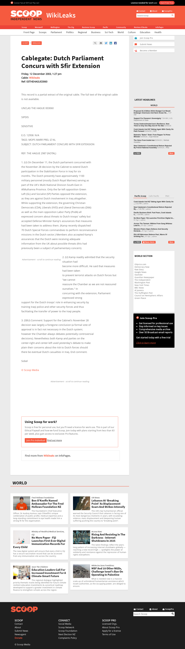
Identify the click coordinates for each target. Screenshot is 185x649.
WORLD (20, 483)
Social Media (64, 624)
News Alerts (149, 242)
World (121, 32)
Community (121, 27)
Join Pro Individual (35, 440)
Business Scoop (88, 27)
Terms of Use (109, 634)
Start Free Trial (166, 2)
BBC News (139, 287)
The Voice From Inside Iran (144, 140)
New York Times (142, 285)
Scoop (24, 27)
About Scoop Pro (111, 627)
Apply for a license (111, 631)
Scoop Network (66, 627)
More (171, 153)
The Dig (71, 27)
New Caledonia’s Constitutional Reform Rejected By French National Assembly (153, 147)
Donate (18, 638)
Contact (19, 624)
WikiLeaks (37, 43)
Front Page (29, 32)
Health (158, 32)
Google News (140, 272)
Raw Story (139, 269)
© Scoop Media (22, 644)
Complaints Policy (67, 638)
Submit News (21, 631)
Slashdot (138, 274)
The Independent (142, 280)
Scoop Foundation (67, 631)
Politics (70, 32)
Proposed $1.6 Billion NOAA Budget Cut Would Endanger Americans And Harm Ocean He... (152, 112)
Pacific (105, 27)
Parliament (56, 32)
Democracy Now (142, 267)
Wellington (55, 27)
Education (145, 32)
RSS (137, 153)
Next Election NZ (66, 634)
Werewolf (39, 27)
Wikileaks (34, 77)
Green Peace (140, 298)
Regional (82, 32)
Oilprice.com (140, 264)
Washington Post (142, 282)
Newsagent (20, 634)
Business (95, 32)
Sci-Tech (109, 32)
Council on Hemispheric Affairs (149, 295)
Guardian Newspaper (144, 277)
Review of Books (140, 27)
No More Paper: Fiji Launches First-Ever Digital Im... (154, 218)
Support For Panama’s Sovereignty (147, 118)
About (18, 627)
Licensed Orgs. (109, 624)
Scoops (42, 32)
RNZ (155, 131)
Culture (132, 32)
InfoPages (159, 27)
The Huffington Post (144, 293)
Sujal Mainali (153, 137)
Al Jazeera (139, 290)
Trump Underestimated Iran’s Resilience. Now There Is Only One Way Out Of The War (151, 125)
